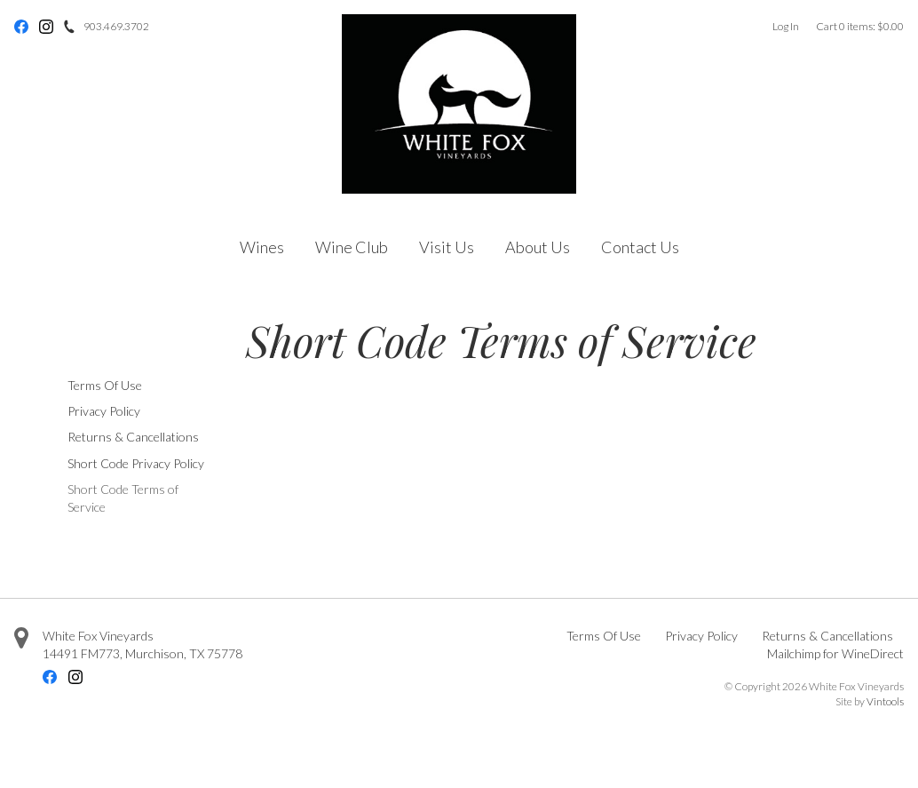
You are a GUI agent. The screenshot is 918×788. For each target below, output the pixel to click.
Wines (262, 247)
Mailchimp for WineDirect (835, 653)
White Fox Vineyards (98, 635)
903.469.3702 (116, 26)
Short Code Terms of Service (122, 498)
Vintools (885, 701)
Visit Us (446, 247)
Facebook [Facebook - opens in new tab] (21, 27)
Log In (785, 26)
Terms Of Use (104, 385)
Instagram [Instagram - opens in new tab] (46, 27)
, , (142, 653)
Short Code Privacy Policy (135, 463)
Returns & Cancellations (133, 436)
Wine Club (351, 247)
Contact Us (640, 247)
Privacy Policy (103, 410)
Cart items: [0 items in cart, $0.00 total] (860, 26)
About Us (537, 247)
